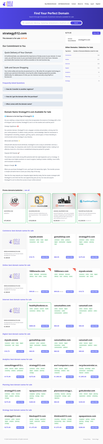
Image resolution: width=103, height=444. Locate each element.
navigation (32, 394)
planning (91, 242)
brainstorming (58, 421)
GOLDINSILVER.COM (34, 211)
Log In (92, 4)
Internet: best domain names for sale (17, 299)
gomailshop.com (62, 236)
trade (42, 240)
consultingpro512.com (15, 365)
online (37, 240)
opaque (31, 398)
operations (42, 419)
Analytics (67, 72)
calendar (89, 396)
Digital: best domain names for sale (16, 334)
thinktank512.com (63, 416)
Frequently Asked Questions (14, 83)
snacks (45, 276)
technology (57, 370)
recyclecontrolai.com (89, 365)
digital (46, 240)
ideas (64, 421)
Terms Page (95, 439)
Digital (67, 68)
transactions (32, 242)
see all (27, 190)
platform (65, 313)
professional (20, 370)
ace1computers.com (63, 365)
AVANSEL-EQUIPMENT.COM (61, 211)
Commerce (68, 55)
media (63, 311)
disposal (81, 372)
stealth (31, 421)
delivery (31, 276)
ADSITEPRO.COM (8, 211)
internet (92, 240)
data (68, 370)
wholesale (36, 274)
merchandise (62, 242)
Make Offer (96, 33)
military (31, 423)
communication (58, 313)
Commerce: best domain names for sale (18, 231)
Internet (67, 63)
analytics (86, 242)
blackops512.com (37, 416)
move (42, 396)
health (46, 308)
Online (67, 59)
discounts (67, 274)
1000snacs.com (61, 271)
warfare (43, 421)
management (58, 396)
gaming (38, 394)
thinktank (69, 421)
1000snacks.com (37, 271)
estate (42, 242)
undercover (37, 421)
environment (82, 370)
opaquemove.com (37, 390)
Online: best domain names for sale (16, 265)
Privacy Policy (86, 439)
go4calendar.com (87, 390)
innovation (63, 419)
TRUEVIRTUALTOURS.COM (85, 211)
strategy (81, 244)
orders (40, 276)
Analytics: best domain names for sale (17, 359)
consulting (7, 370)
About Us (80, 4)
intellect (56, 423)
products (68, 240)
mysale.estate (36, 236)
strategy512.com (15, 33)
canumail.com (85, 305)
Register (98, 4)
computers (57, 372)
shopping (69, 242)
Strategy (67, 81)
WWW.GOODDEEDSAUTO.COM (12, 251)
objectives (57, 398)
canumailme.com (62, 305)
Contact (74, 4)
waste (93, 368)
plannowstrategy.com (64, 390)
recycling (81, 368)
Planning (67, 76)
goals (69, 396)
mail (56, 244)
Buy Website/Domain (50, 4)
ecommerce (32, 311)
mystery (43, 394)
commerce (32, 240)
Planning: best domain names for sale (17, 385)
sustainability (90, 370)
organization (82, 396)
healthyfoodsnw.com (39, 305)
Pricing (87, 4)
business (63, 394)
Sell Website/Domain (64, 4)
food (36, 276)
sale (38, 242)
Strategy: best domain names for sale (17, 410)
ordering (66, 276)
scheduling (94, 396)
